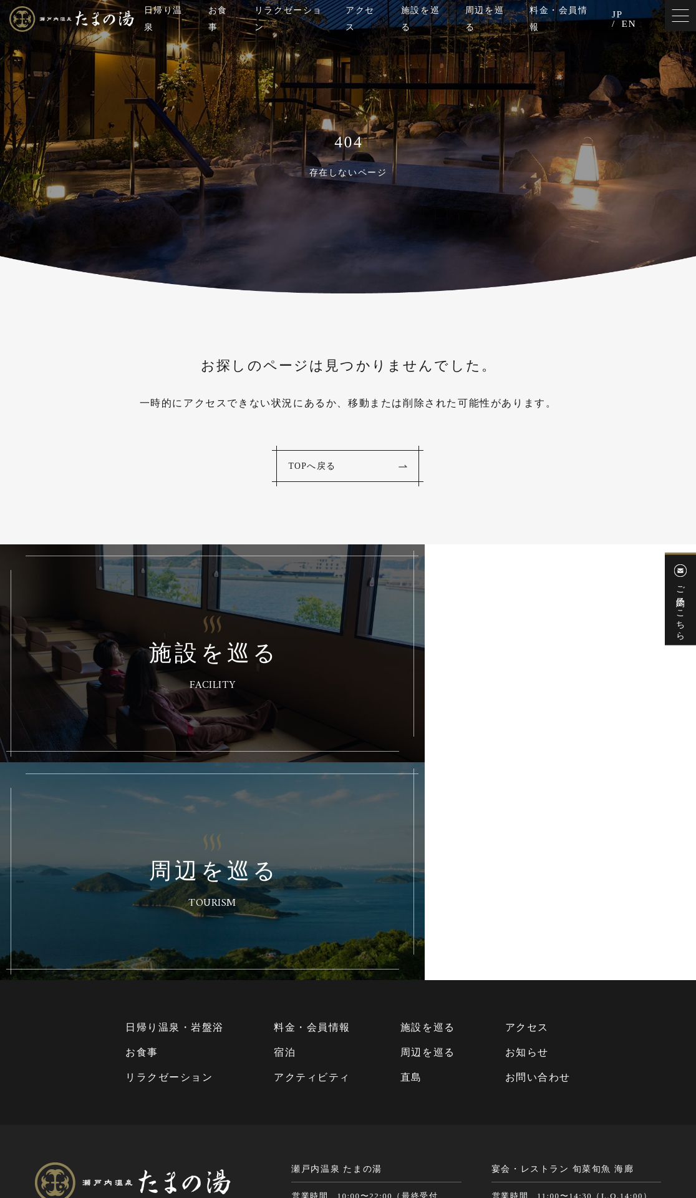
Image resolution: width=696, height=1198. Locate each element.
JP (616, 15)
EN (629, 25)
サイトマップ (359, 1140)
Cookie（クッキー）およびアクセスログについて (567, 1140)
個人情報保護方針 (429, 1140)
